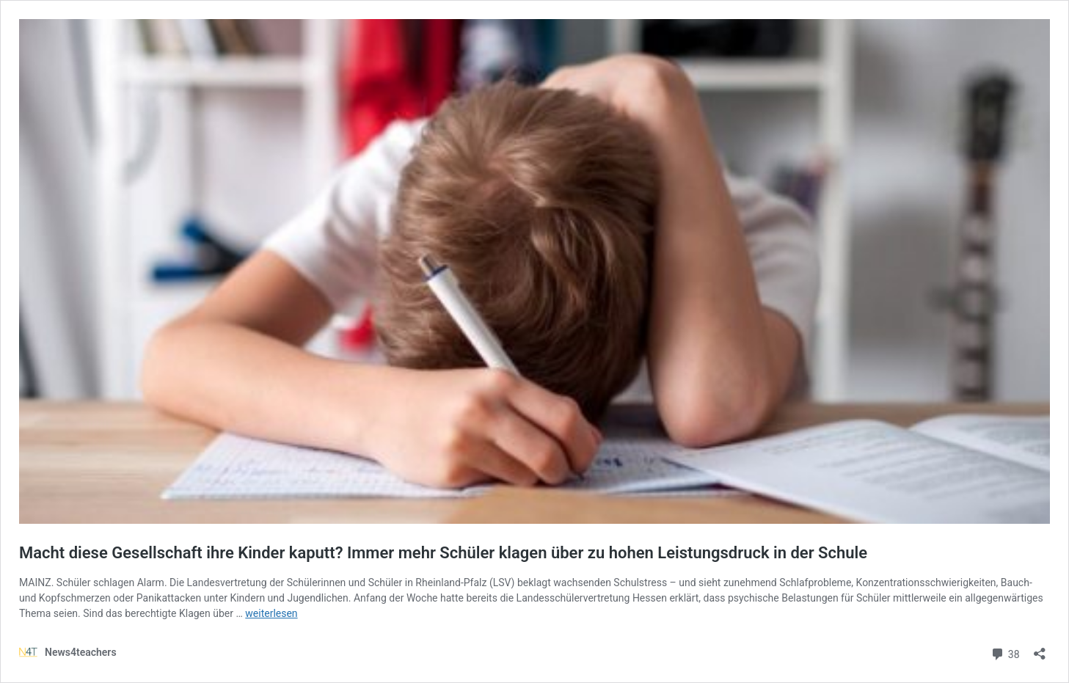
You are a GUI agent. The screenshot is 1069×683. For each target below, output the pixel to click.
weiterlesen (271, 613)
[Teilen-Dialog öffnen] (1039, 649)
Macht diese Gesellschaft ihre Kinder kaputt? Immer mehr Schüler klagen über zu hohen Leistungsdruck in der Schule (443, 553)
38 (1004, 652)
